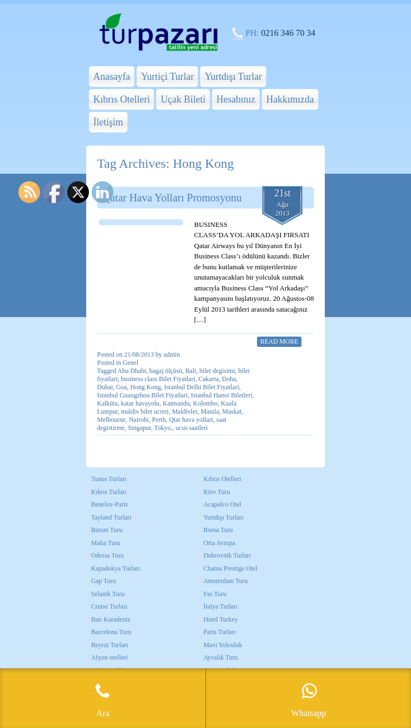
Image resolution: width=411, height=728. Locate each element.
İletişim (108, 122)
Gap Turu (103, 581)
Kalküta (107, 403)
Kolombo (205, 403)
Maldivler (184, 411)
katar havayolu (140, 403)
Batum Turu (107, 530)
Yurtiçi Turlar (167, 76)
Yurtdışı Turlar (233, 76)
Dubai (105, 387)
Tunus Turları (108, 479)
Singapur (139, 428)
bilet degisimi (217, 371)
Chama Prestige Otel (230, 568)
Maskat (231, 411)
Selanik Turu (108, 594)
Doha (229, 379)
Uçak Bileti (182, 99)
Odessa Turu (107, 555)
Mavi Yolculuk (222, 645)
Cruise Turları (109, 606)
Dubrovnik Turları (227, 555)
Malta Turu (105, 543)
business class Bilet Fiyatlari (158, 379)
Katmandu (176, 403)
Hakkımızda (290, 99)
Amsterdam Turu (225, 581)
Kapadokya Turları (115, 568)
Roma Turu (218, 530)
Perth (158, 419)
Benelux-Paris (109, 504)
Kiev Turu (216, 492)
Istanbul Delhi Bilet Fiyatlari (201, 387)
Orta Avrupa (219, 543)
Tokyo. (163, 428)
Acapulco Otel (222, 504)
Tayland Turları (111, 517)
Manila (210, 411)
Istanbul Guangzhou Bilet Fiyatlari (142, 395)
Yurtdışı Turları (223, 517)
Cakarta (208, 379)
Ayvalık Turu (220, 657)
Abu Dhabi (132, 371)
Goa (121, 387)
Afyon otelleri (109, 657)
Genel (130, 362)
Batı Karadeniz (110, 619)
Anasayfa (111, 76)
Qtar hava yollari (191, 419)
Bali (190, 371)
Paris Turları (219, 632)
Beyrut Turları (109, 645)
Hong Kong (145, 387)
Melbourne (111, 419)
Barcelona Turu (111, 632)
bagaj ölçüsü (166, 371)
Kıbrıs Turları (109, 492)
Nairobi (139, 419)
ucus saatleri (192, 428)
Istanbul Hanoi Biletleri (221, 395)
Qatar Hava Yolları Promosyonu (172, 198)
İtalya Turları (220, 606)
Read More (279, 341)
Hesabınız (235, 99)
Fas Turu (214, 594)
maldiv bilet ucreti (145, 411)
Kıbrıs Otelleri (121, 99)
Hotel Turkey (220, 619)
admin (172, 354)
